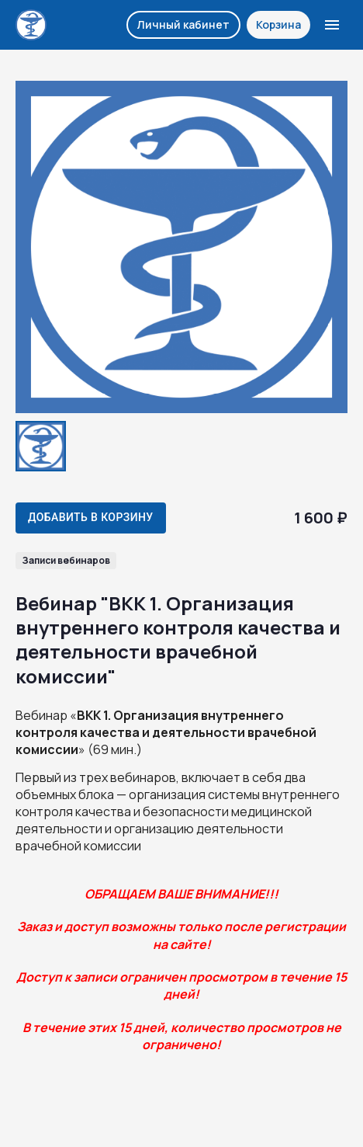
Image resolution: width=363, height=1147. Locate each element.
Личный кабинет (183, 24)
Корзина (278, 24)
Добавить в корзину (91, 517)
